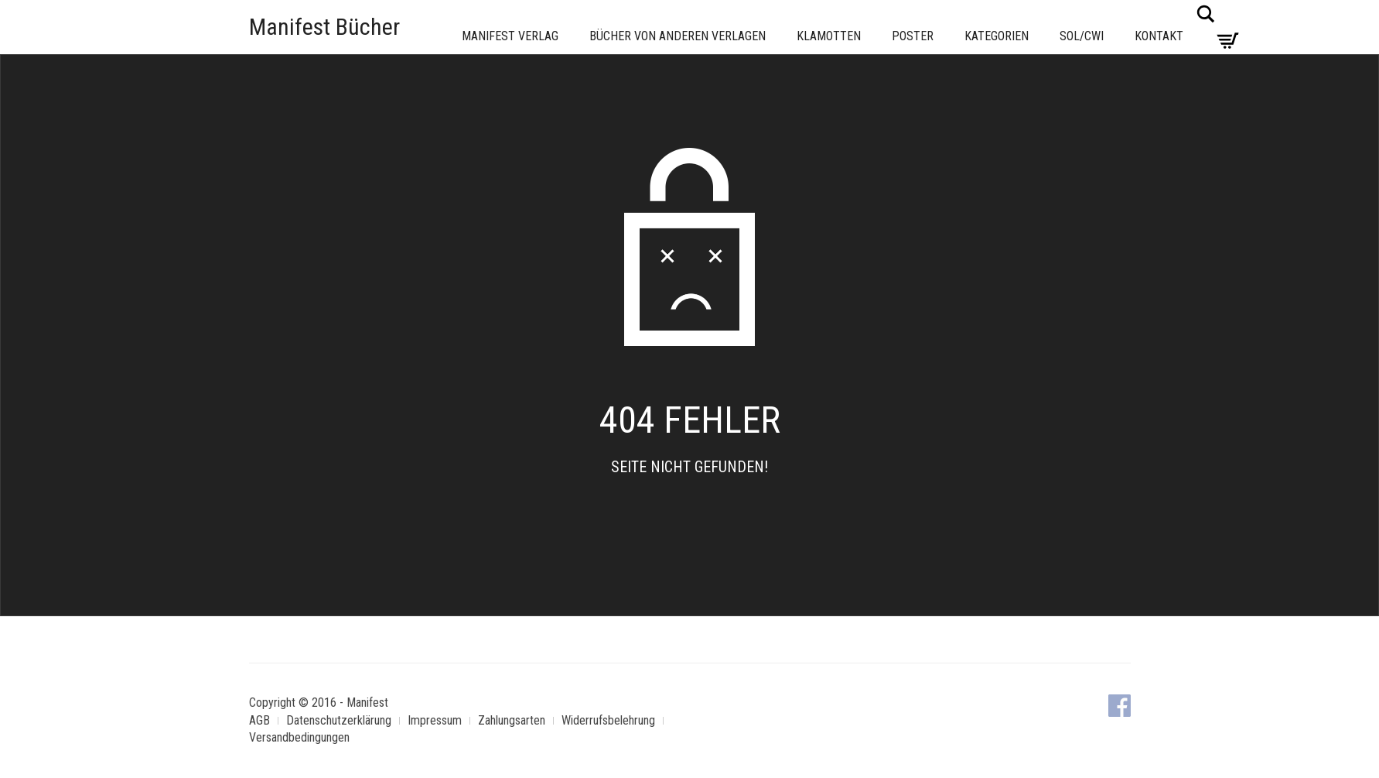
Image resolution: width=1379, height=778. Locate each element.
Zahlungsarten (511, 720)
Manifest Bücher (324, 26)
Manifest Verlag (510, 36)
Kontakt (1159, 36)
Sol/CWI (1082, 36)
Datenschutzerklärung (338, 720)
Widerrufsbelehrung (608, 720)
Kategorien (996, 36)
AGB (259, 720)
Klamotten (829, 36)
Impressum (435, 720)
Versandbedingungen (299, 737)
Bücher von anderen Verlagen (677, 36)
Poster (913, 36)
